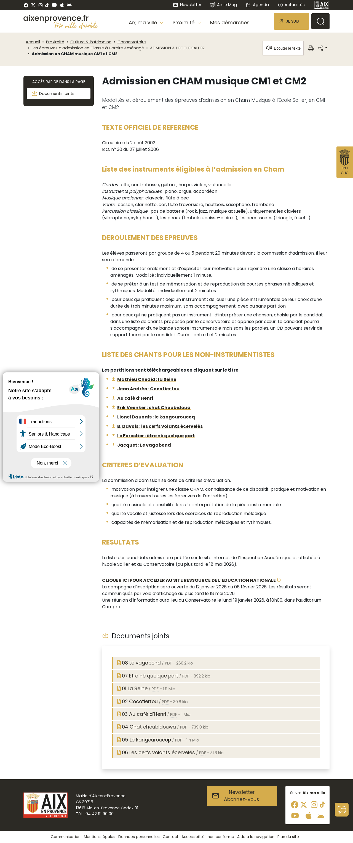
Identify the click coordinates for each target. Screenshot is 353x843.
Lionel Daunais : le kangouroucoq (156, 417)
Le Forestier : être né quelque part (156, 436)
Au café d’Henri (135, 398)
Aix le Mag (223, 5)
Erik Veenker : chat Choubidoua (154, 407)
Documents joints (52, 93)
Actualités (291, 4)
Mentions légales (99, 836)
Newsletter (187, 4)
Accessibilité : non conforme (207, 836)
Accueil (33, 42)
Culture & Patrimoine (90, 42)
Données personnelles (139, 836)
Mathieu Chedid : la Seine (146, 379)
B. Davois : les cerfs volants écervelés (160, 426)
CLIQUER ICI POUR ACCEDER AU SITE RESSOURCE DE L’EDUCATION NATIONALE (189, 580)
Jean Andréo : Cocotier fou (148, 389)
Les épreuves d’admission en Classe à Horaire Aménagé (88, 48)
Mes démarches (230, 22)
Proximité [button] (184, 22)
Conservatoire (131, 42)
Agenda (257, 4)
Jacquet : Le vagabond (144, 445)
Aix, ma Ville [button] (143, 22)
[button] (291, 21)
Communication (66, 836)
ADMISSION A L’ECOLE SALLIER (177, 48)
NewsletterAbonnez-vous (235, 796)
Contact (170, 836)
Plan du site (288, 836)
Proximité (55, 42)
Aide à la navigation (255, 836)
